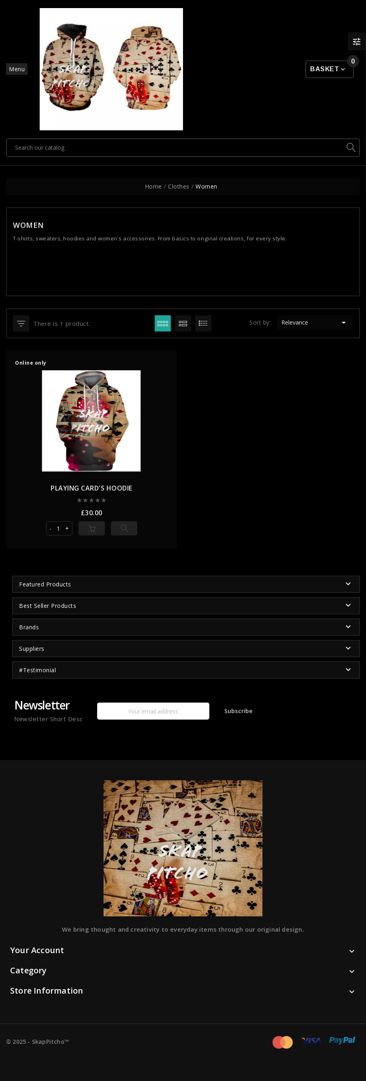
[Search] (175, 147)
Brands (29, 627)
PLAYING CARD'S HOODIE (91, 488)
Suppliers (32, 648)
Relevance (314, 322)
